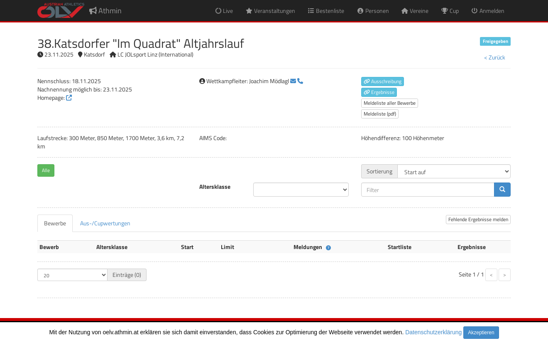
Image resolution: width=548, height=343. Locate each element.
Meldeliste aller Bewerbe (390, 103)
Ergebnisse (379, 92)
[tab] (55, 223)
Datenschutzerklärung (433, 332)
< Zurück (494, 57)
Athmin (105, 10)
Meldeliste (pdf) (380, 114)
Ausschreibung (382, 81)
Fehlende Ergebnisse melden (478, 219)
